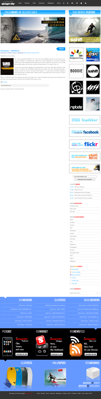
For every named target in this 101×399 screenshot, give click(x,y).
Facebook (74, 393)
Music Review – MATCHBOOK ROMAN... (88, 313)
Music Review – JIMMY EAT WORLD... (89, 324)
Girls (71, 228)
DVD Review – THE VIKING (25, 324)
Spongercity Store (74, 252)
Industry (72, 233)
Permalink (4, 82)
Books (71, 219)
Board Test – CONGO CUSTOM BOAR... (55, 317)
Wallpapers (51, 3)
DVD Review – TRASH (26, 313)
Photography (73, 247)
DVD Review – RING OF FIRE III (23, 320)
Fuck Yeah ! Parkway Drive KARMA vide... (88, 309)
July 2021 (72, 211)
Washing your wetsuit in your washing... (55, 305)
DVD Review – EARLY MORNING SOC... (21, 309)
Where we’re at (78, 189)
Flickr (69, 393)
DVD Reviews (27, 52)
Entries (75, 269)
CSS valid (74, 283)
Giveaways (73, 230)
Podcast (74, 277)
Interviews (41, 3)
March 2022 (73, 208)
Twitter (79, 393)
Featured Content (55, 18)
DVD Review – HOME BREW (24, 317)
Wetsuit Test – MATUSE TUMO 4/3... (56, 324)
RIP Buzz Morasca (79, 187)
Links (71, 241)
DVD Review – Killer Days (25, 305)
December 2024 (74, 206)
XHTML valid (75, 280)
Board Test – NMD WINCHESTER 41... (56, 313)
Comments (76, 272)
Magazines (73, 244)
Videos (71, 258)
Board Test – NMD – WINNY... (58, 309)
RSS (90, 393)
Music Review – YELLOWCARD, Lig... (89, 317)
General (72, 225)
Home (38, 393)
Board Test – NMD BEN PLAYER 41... (56, 320)
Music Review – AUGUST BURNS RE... (89, 305)
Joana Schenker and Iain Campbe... (83, 198)
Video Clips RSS (76, 275)
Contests (72, 222)
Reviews (27, 3)
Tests (34, 3)
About (58, 3)
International (73, 236)
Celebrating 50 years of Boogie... (82, 192)
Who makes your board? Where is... (83, 195)
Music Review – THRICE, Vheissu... (90, 320)
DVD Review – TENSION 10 (10, 51)
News (20, 3)
